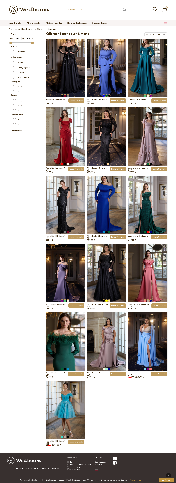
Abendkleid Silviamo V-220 (138, 168)
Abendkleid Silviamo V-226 (138, 305)
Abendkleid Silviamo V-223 (138, 237)
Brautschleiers (99, 23)
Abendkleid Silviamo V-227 (56, 373)
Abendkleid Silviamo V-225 (97, 305)
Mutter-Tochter (54, 23)
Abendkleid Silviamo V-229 (138, 373)
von (16, 38)
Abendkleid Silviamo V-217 (138, 100)
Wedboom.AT (33, 468)
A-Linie (18, 62)
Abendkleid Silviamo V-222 (97, 237)
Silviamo (19, 51)
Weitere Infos (135, 480)
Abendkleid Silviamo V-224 (56, 305)
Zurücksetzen (16, 130)
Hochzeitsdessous (77, 23)
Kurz (17, 110)
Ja (16, 91)
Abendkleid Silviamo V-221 (56, 237)
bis (27, 38)
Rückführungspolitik (76, 466)
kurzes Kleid (21, 77)
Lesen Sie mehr (76, 100)
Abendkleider (33, 23)
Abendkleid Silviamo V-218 (56, 168)
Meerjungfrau (21, 67)
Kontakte (98, 464)
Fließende (19, 72)
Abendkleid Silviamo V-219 (97, 168)
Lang (17, 100)
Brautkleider (15, 23)
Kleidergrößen (73, 469)
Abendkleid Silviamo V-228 (97, 373)
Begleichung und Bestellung (79, 464)
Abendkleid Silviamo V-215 (56, 100)
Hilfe (69, 462)
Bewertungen (100, 462)
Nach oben (168, 475)
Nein (17, 86)
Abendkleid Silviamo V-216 (97, 100)
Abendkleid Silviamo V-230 (56, 442)
